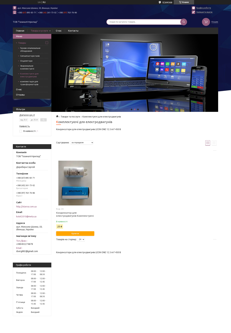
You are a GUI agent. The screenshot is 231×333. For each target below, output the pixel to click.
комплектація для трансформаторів (29, 82)
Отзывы (20, 94)
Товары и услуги (39, 31)
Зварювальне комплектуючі (27, 67)
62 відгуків (167, 2)
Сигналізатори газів (30, 56)
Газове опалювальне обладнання (30, 49)
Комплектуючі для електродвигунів (29, 75)
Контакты (73, 31)
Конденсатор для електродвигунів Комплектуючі (75, 214)
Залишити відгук (204, 12)
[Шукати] (183, 22)
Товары (22, 43)
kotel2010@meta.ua (26, 216)
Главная (20, 31)
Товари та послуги (70, 116)
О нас (59, 31)
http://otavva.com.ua (26, 206)
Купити (75, 233)
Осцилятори (26, 61)
